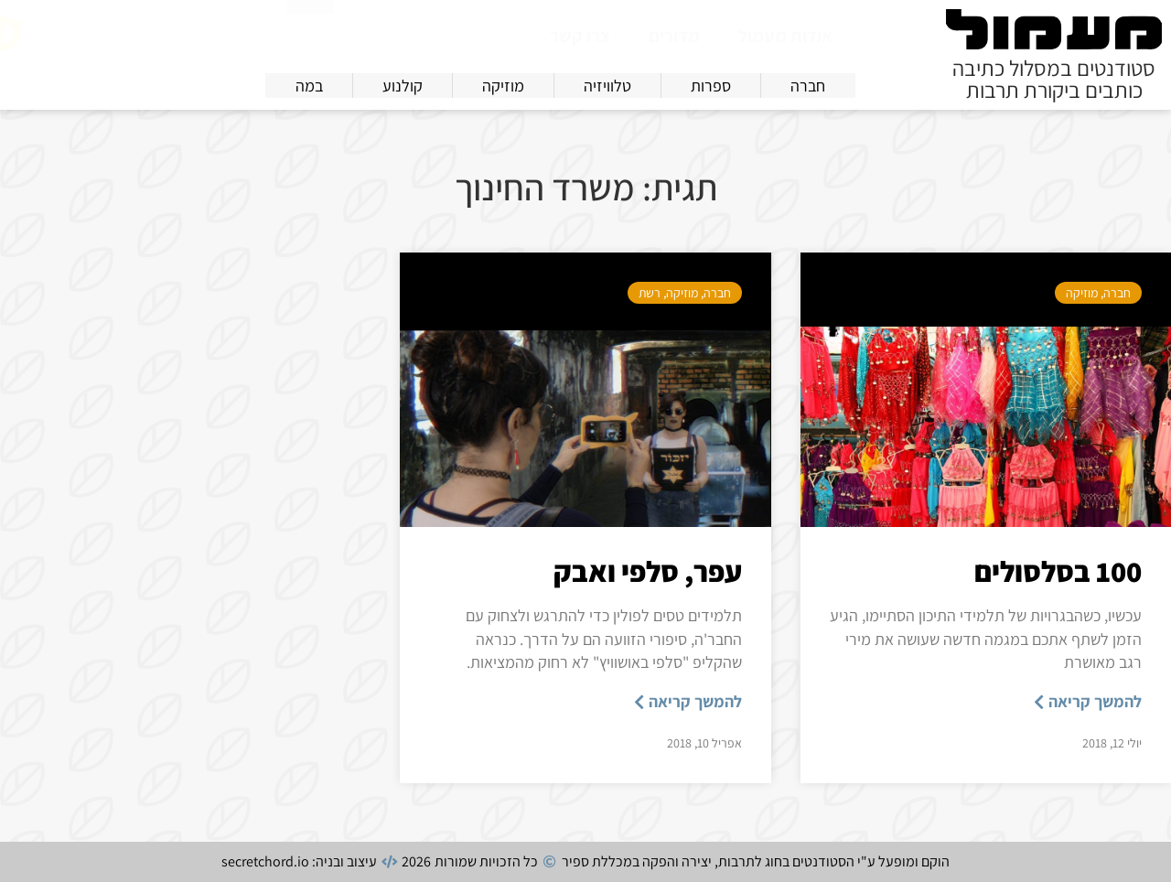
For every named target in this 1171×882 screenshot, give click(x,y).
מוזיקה (1082, 293)
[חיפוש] (310, 33)
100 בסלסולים (1058, 571)
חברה (1117, 293)
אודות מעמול (785, 36)
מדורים (674, 36)
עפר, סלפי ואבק (647, 571)
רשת (650, 293)
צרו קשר (580, 36)
